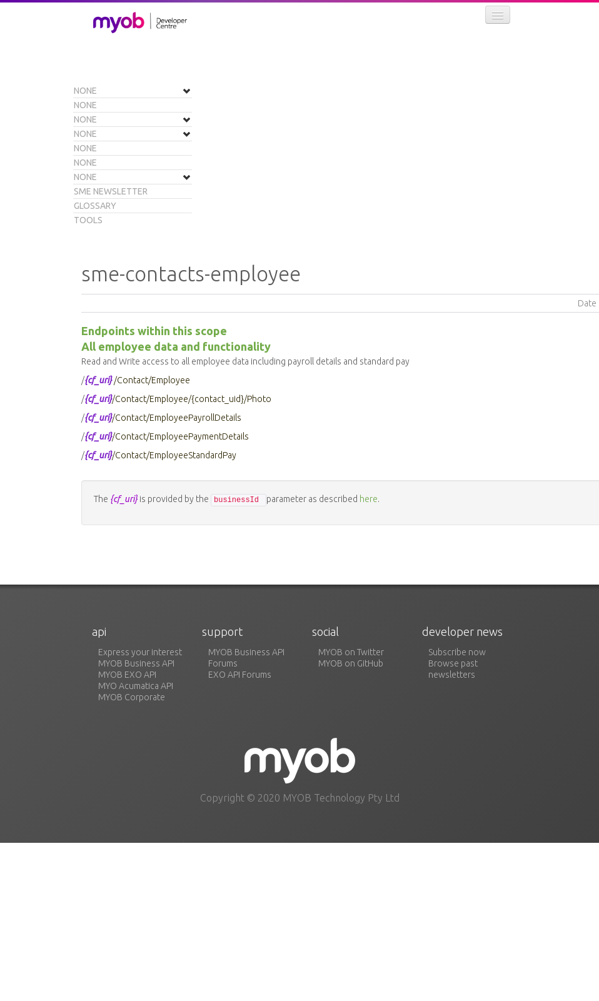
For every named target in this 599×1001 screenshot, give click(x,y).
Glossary (95, 206)
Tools (88, 220)
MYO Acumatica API (135, 686)
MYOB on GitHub (350, 663)
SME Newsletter (111, 191)
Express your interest (140, 652)
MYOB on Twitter (351, 652)
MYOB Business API (136, 663)
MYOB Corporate (131, 697)
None (85, 91)
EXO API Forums (239, 675)
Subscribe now (457, 652)
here (369, 499)
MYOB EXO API (127, 675)
